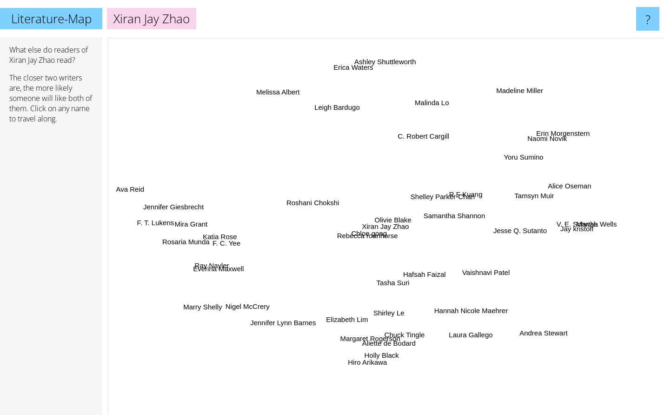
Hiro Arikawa (372, 352)
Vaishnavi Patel (480, 262)
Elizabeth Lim (355, 331)
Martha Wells (598, 225)
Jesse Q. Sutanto (509, 229)
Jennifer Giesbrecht (175, 202)
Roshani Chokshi (313, 203)
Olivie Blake (384, 231)
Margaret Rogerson (370, 342)
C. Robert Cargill (424, 144)
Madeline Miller (516, 75)
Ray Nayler (214, 267)
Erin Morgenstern (570, 125)
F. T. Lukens (152, 226)
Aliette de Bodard (390, 335)
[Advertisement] (51, 273)
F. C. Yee (243, 245)
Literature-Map (51, 18)
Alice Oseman (572, 179)
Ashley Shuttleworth (399, 58)
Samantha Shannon (462, 217)
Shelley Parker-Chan (457, 210)
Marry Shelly (200, 311)
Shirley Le (385, 306)
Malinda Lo (433, 108)
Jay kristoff (583, 232)
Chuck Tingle (405, 326)
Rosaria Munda (188, 245)
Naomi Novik (564, 132)
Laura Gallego (465, 328)
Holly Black (372, 370)
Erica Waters (353, 73)
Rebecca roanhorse (357, 237)
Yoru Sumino (510, 164)
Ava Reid (127, 188)
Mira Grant (188, 226)
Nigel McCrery (255, 302)
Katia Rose (231, 236)
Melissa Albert (287, 89)
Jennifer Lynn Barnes (289, 320)
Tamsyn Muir (528, 193)
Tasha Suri (372, 286)
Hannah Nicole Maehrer (458, 303)
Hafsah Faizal (433, 263)
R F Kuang (462, 188)
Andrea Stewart (535, 343)
